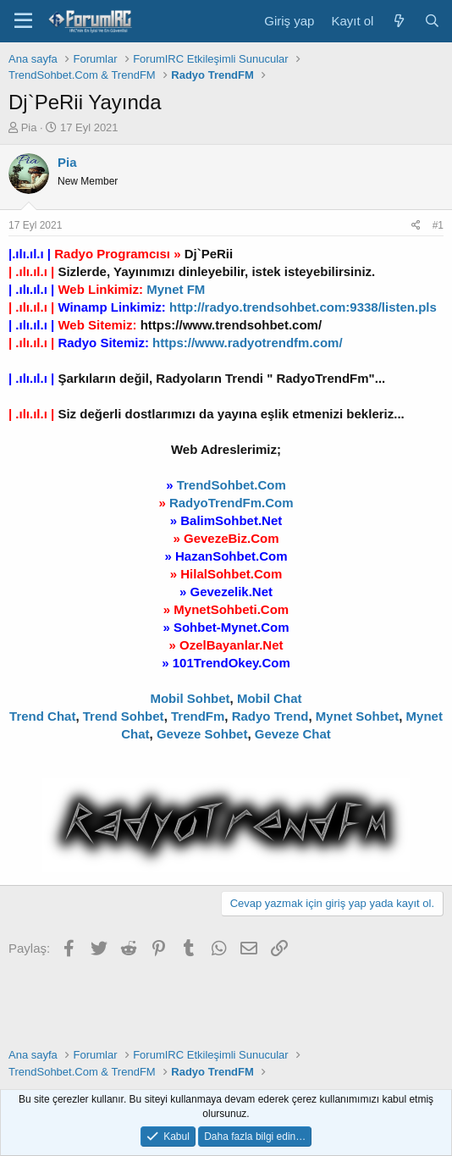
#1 (438, 225)
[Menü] (23, 21)
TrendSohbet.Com (231, 485)
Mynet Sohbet (357, 716)
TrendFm (197, 716)
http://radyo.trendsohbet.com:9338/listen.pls (303, 307)
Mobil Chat (269, 698)
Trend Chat (42, 716)
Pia (29, 127)
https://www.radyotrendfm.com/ (247, 342)
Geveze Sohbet (202, 734)
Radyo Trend (270, 716)
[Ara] (432, 20)
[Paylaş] (416, 225)
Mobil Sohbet (189, 698)
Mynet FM (175, 289)
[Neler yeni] (398, 20)
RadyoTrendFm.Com (231, 502)
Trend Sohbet (123, 716)
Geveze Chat (293, 734)
